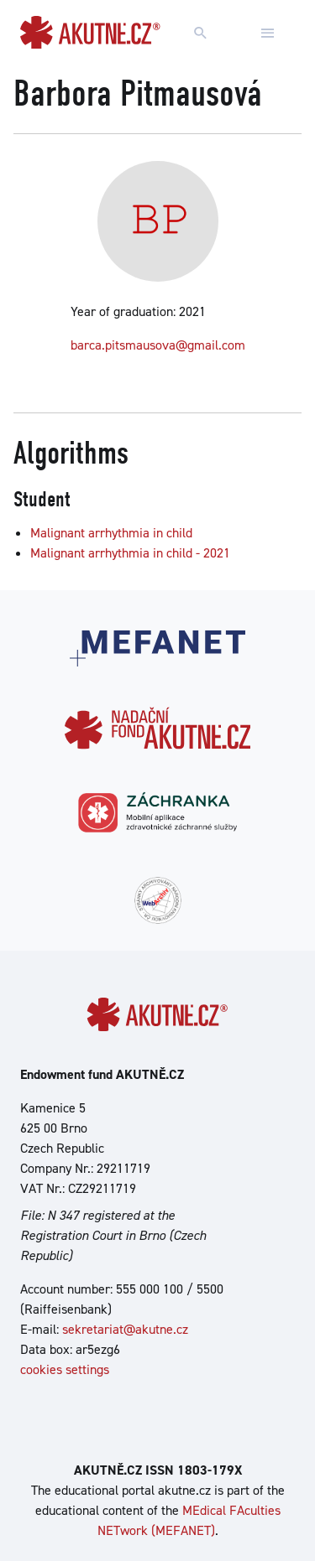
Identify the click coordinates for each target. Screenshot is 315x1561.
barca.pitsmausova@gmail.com (158, 345)
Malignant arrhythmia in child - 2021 (130, 553)
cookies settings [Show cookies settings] (64, 1369)
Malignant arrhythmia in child (111, 533)
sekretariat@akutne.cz (125, 1329)
